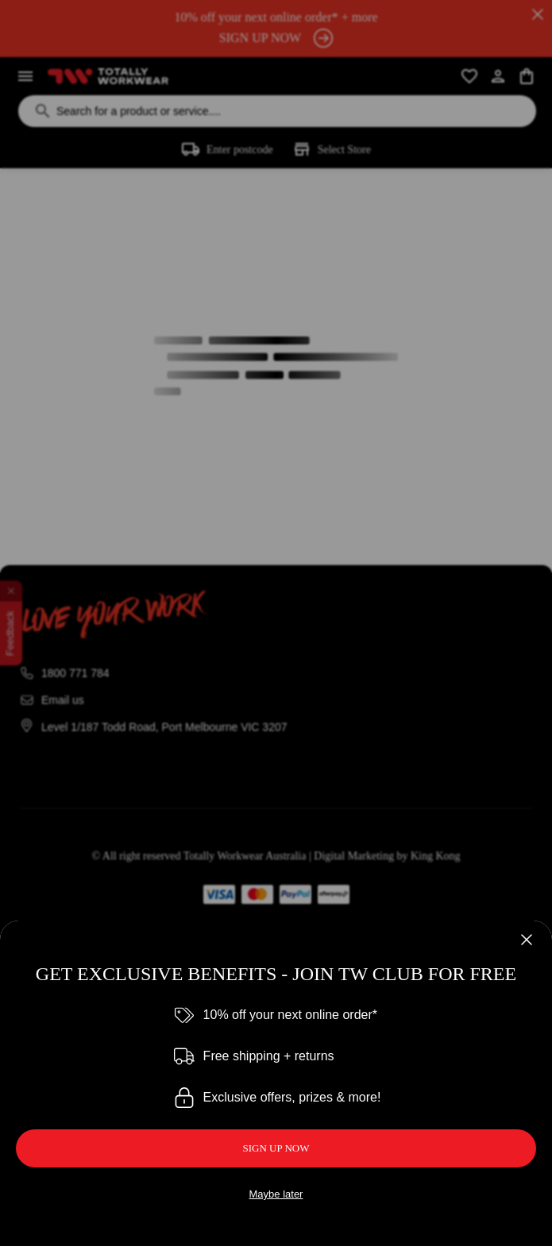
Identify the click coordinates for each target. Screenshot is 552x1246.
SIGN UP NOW (275, 1148)
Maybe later (276, 1194)
